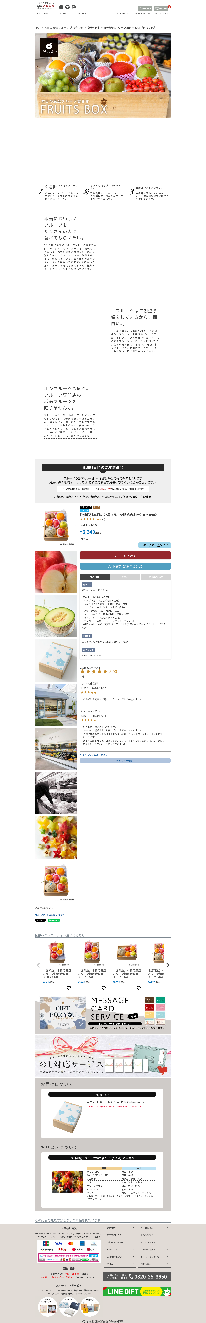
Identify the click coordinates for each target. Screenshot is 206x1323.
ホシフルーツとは (43, 13)
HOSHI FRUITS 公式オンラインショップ (103, 10)
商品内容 (94, 576)
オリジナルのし (112, 1249)
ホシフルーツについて (150, 1256)
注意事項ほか (156, 576)
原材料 (125, 576)
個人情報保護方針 (148, 1249)
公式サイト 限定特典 (142, 13)
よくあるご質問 (147, 1235)
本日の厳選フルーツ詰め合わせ (64, 28)
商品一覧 (62, 13)
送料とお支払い (147, 1227)
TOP (38, 28)
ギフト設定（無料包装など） (125, 566)
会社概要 (110, 1264)
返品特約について (44, 907)
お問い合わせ (146, 1264)
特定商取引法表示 (113, 1235)
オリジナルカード (148, 1242)
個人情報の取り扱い (114, 1256)
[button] (38, 965)
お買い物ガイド (160, 13)
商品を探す (82, 13)
